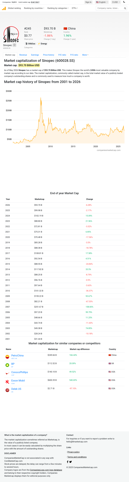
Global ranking (14, 8)
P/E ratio (62, 55)
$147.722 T (35, 2)
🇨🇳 (70, 28)
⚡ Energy (42, 43)
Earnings (35, 55)
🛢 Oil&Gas (30, 43)
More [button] (84, 55)
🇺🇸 (101, 2)
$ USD (115, 2)
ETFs (74, 8)
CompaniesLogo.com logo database (46, 470)
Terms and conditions (77, 457)
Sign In (88, 2)
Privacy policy (73, 452)
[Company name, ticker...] (111, 8)
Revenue (23, 55)
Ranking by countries (33, 8)
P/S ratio (74, 55)
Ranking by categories (57, 8)
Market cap (10, 55)
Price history (48, 55)
